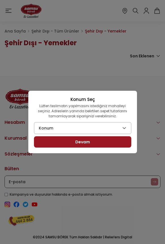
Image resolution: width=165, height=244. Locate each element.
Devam (82, 142)
